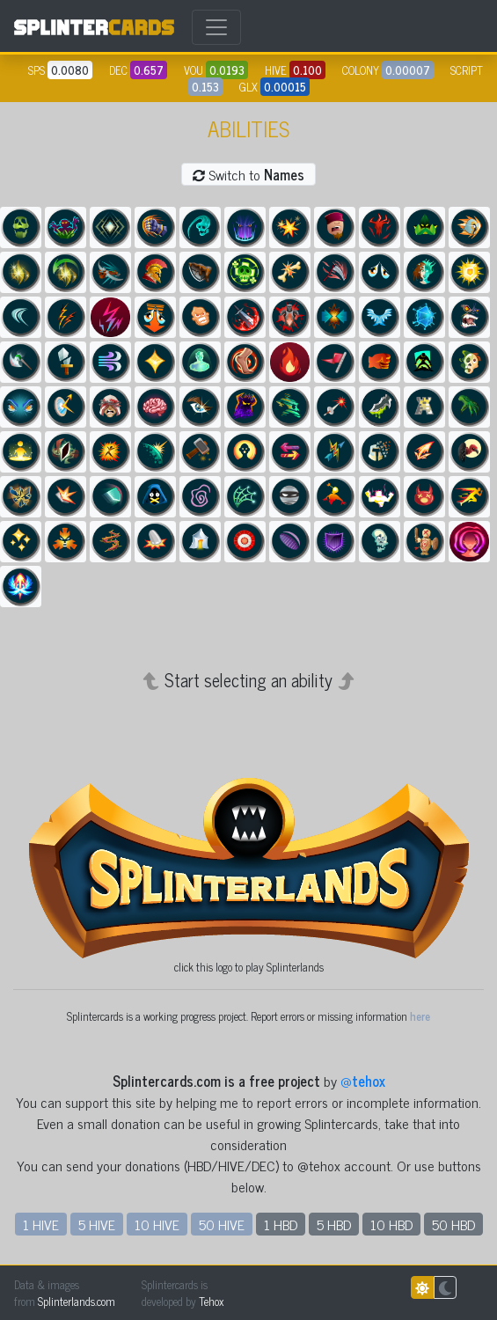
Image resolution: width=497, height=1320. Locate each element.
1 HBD (280, 1224)
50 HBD (453, 1224)
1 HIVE (41, 1224)
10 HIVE (157, 1224)
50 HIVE (222, 1224)
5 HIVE (96, 1224)
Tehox (211, 1301)
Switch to (248, 174)
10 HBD (391, 1224)
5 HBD (334, 1224)
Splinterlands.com (76, 1301)
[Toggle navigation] (216, 27)
